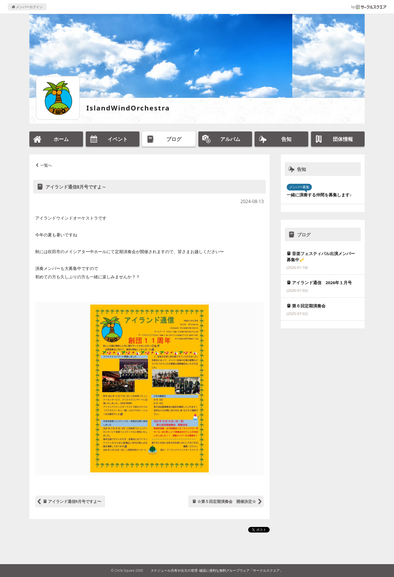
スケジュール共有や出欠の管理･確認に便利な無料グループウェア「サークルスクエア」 (217, 570)
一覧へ (46, 165)
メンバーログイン (27, 6)
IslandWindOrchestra (128, 107)
